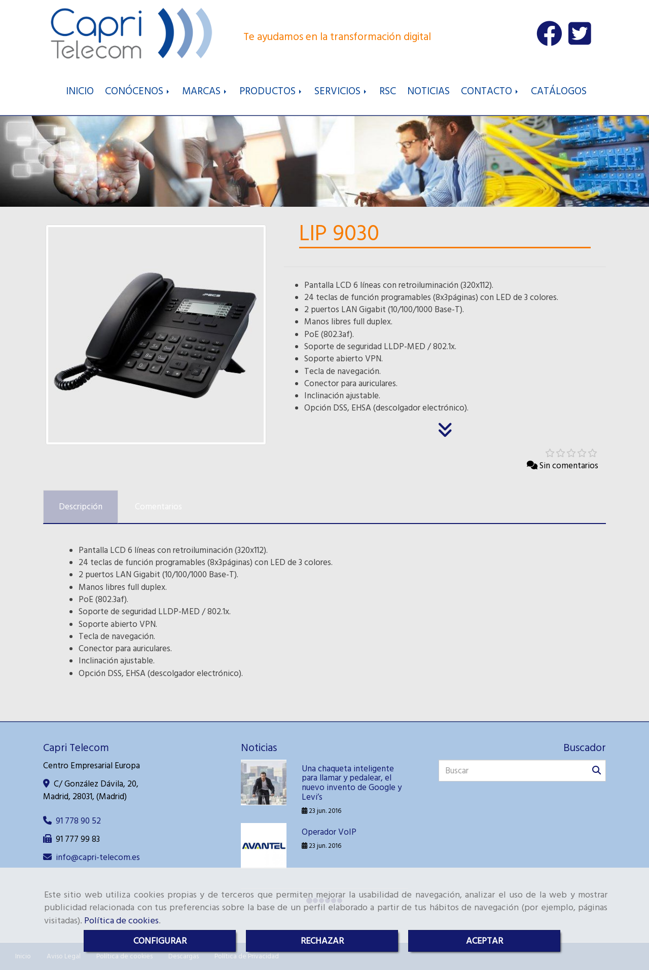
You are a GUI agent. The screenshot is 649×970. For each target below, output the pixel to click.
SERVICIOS (341, 91)
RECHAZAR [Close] (322, 941)
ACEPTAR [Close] (484, 941)
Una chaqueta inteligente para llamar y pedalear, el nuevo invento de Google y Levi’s (352, 783)
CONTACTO (490, 91)
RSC (387, 91)
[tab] (80, 507)
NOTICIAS (428, 91)
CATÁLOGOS (559, 91)
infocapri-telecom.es (98, 857)
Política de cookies (121, 920)
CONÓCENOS (138, 91)
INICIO (80, 91)
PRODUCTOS (271, 91)
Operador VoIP (329, 832)
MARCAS (205, 91)
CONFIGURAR (160, 941)
